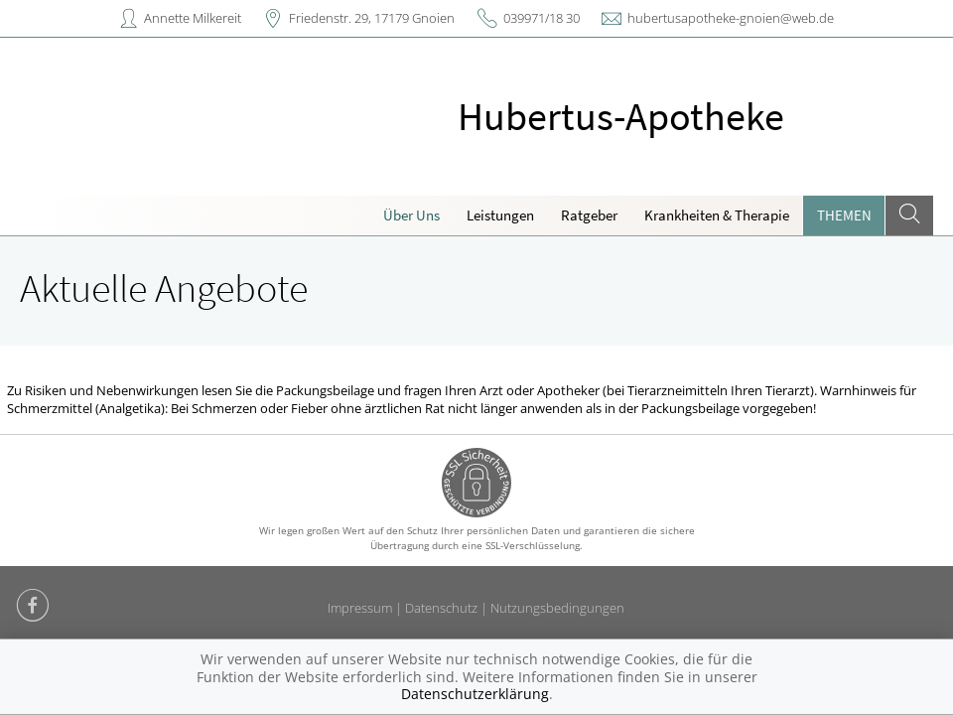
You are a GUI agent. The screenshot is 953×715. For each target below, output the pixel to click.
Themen (844, 215)
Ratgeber (589, 215)
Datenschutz (441, 608)
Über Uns (411, 215)
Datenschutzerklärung (475, 693)
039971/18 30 (541, 18)
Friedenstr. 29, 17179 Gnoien (372, 18)
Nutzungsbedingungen (557, 608)
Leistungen (500, 215)
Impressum (360, 608)
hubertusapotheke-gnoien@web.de (730, 18)
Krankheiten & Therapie (716, 215)
